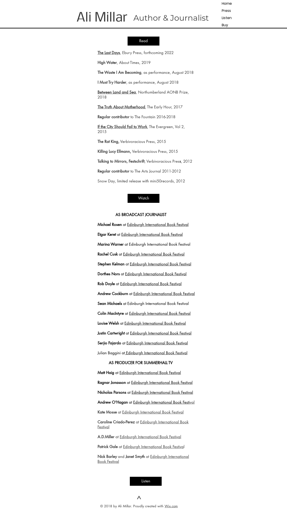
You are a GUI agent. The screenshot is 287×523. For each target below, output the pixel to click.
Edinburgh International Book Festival (158, 224)
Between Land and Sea (117, 92)
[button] (143, 41)
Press (226, 10)
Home (227, 3)
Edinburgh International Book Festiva (153, 446)
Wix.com (171, 506)
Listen (227, 17)
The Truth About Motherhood (121, 107)
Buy (225, 25)
